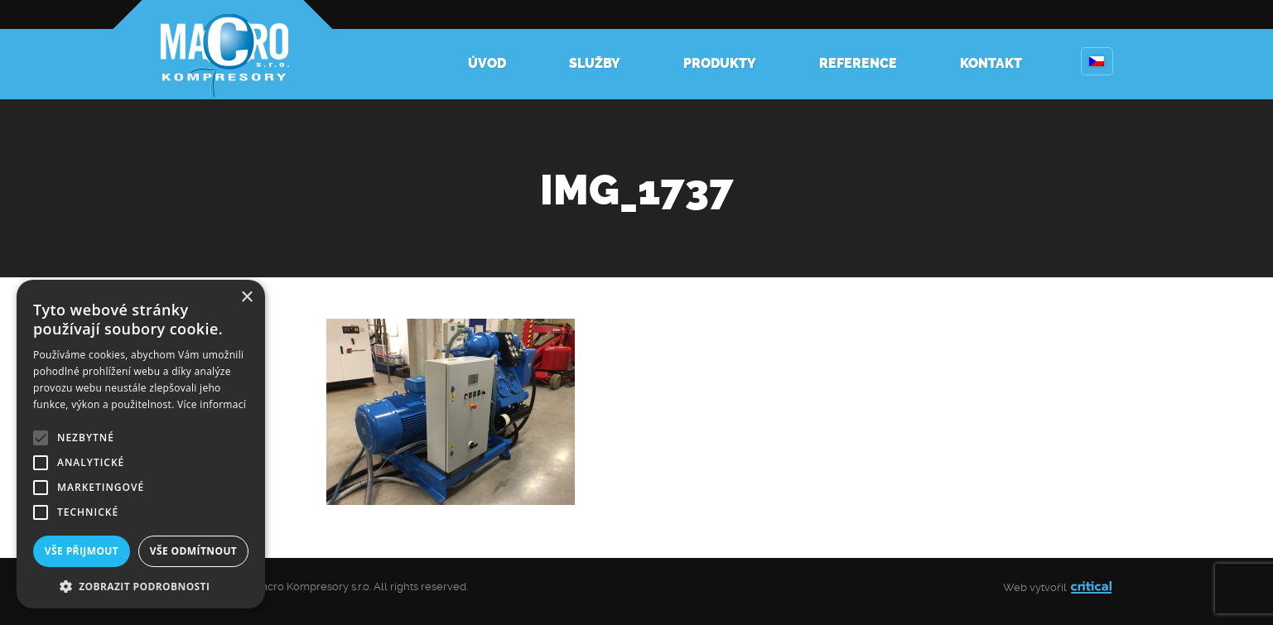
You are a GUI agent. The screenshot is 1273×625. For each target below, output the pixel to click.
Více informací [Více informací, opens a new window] (211, 404)
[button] (140, 585)
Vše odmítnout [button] (193, 551)
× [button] (246, 297)
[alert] (141, 444)
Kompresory (223, 49)
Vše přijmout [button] (81, 551)
